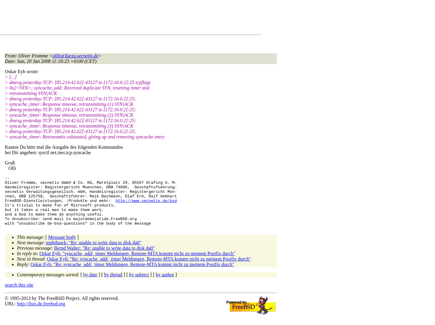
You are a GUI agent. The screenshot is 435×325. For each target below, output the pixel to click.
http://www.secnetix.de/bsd (146, 206)
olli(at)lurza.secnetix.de (75, 55)
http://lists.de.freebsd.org (41, 313)
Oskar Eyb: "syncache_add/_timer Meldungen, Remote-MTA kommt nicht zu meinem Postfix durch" (138, 263)
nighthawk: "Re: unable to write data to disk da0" (93, 252)
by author (165, 284)
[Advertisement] (115, 18)
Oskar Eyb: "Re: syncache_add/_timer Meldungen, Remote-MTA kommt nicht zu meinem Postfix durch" (149, 268)
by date (90, 284)
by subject (139, 284)
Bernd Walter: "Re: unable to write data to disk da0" (104, 258)
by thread (113, 284)
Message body (62, 247)
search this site (19, 294)
